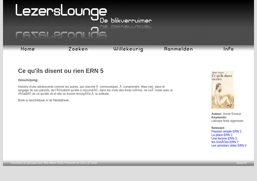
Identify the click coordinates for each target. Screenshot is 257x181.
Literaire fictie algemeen (227, 121)
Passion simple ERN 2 (226, 131)
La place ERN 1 (222, 135)
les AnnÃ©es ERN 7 (225, 142)
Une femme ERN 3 (224, 138)
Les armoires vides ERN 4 (229, 145)
